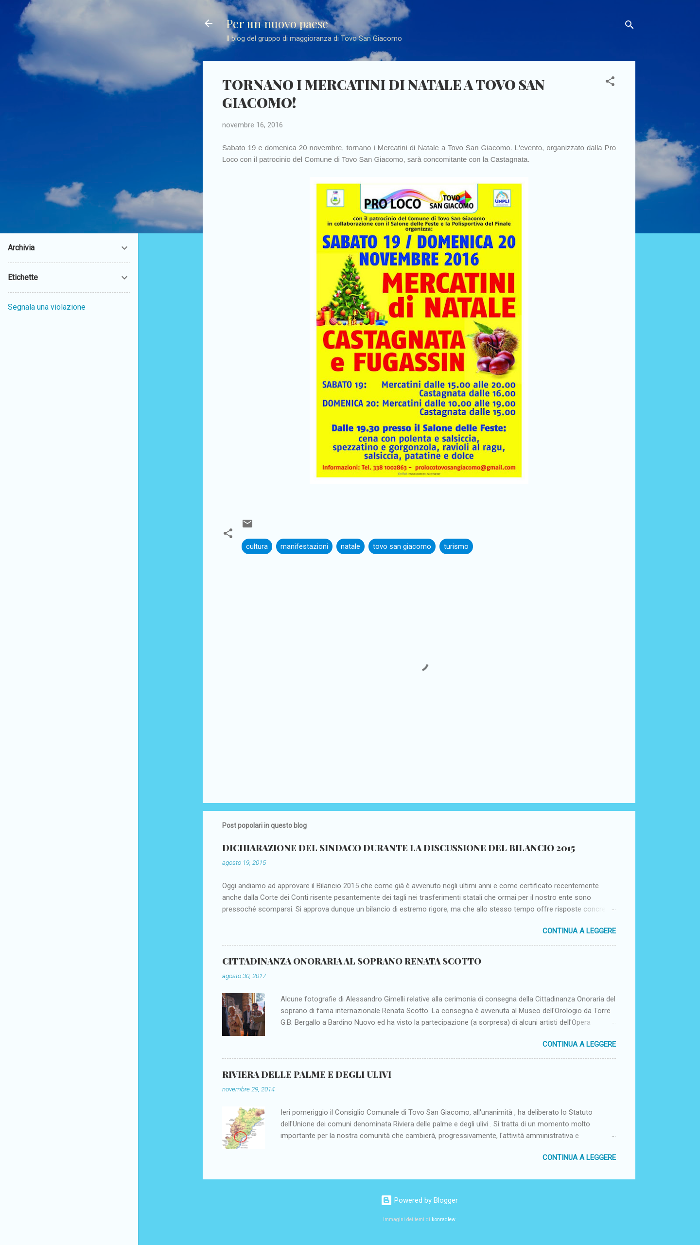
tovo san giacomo (402, 546)
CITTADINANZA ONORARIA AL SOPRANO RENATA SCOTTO (351, 961)
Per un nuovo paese (277, 23)
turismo (456, 546)
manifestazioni (304, 546)
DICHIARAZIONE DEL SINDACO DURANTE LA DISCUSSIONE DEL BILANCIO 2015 (398, 848)
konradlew (443, 1219)
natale (350, 546)
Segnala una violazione (47, 307)
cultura (257, 546)
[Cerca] (629, 26)
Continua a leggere (579, 931)
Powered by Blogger (419, 1200)
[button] (610, 82)
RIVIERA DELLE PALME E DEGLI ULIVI (306, 1074)
